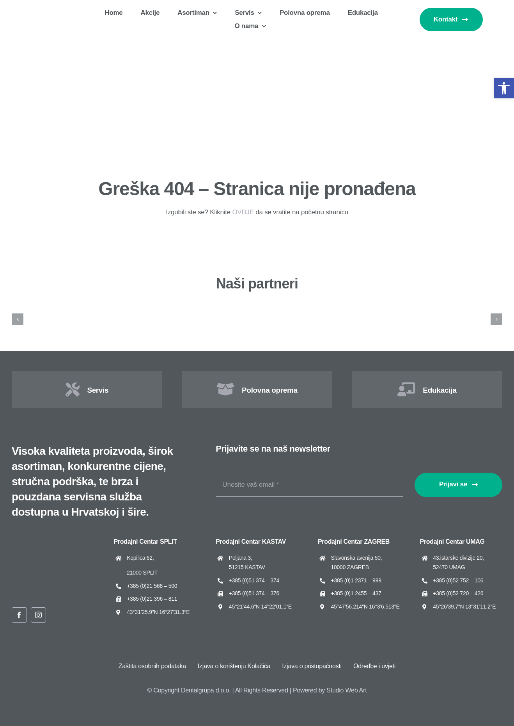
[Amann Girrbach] (46, 307)
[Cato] (299, 307)
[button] (504, 88)
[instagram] (38, 615)
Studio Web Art (346, 690)
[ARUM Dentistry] (130, 307)
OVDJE (242, 212)
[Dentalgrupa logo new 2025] (58, 10)
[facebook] (19, 615)
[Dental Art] (468, 307)
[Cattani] (383, 307)
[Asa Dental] (215, 307)
